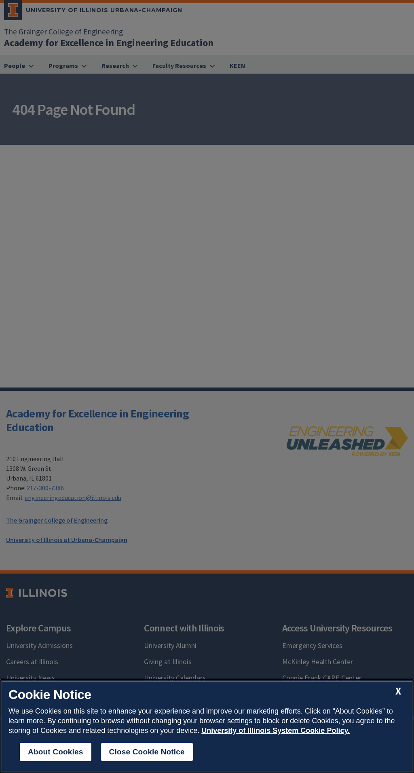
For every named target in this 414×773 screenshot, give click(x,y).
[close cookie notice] (398, 691)
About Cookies (55, 752)
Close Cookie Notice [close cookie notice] (147, 752)
